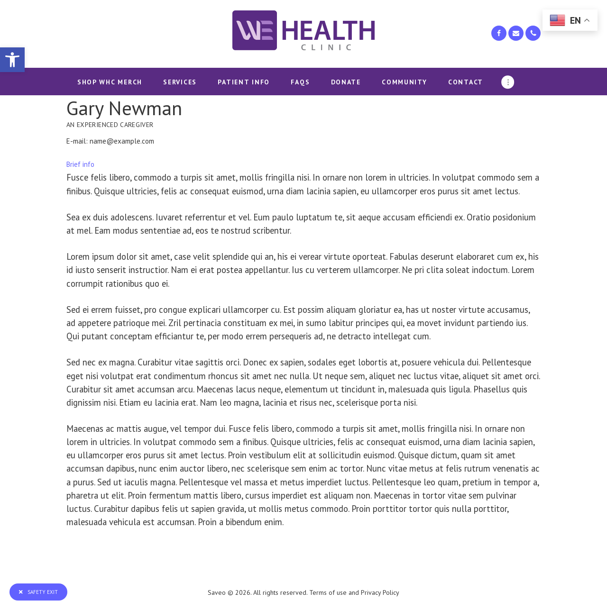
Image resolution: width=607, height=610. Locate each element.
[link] (12, 59)
